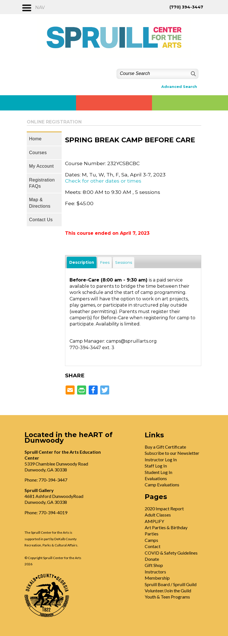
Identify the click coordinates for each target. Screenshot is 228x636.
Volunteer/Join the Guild (168, 590)
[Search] (192, 73)
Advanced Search (179, 87)
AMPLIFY (154, 521)
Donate (152, 559)
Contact (152, 546)
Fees (104, 262)
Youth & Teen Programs (167, 596)
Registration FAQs (42, 183)
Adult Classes (158, 514)
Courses (38, 152)
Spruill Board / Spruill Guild (170, 584)
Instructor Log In (161, 459)
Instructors (155, 571)
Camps (151, 540)
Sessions (123, 262)
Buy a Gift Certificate (165, 446)
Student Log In (158, 472)
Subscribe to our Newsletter (172, 453)
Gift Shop (154, 565)
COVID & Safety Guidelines (171, 552)
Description (81, 262)
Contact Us (41, 219)
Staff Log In (156, 465)
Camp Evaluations (162, 484)
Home (35, 138)
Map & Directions (39, 202)
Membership (157, 577)
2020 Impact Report (164, 508)
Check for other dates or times (103, 181)
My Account (41, 166)
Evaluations (156, 478)
